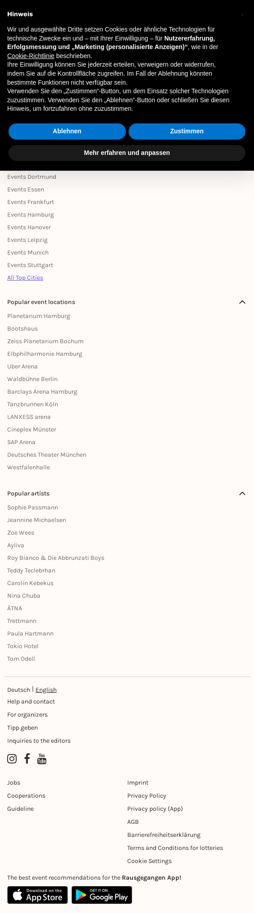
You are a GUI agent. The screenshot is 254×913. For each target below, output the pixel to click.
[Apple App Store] (37, 895)
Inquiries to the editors (39, 741)
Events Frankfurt (30, 202)
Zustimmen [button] (187, 131)
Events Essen (25, 189)
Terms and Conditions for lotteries (175, 848)
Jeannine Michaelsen (36, 520)
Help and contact (31, 701)
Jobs (13, 782)
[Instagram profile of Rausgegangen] (12, 759)
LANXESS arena (29, 417)
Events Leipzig (27, 240)
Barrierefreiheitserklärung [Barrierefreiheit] (164, 835)
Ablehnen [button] (67, 131)
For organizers (27, 714)
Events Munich (28, 252)
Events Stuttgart (30, 265)
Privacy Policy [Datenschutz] (146, 795)
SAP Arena (21, 442)
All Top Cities (25, 278)
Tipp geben (22, 727)
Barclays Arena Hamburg (42, 391)
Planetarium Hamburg (38, 316)
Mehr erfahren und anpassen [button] (127, 152)
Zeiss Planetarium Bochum (45, 341)
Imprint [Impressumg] (137, 782)
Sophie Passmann (32, 507)
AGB (133, 822)
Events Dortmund (31, 177)
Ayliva (15, 545)
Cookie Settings (149, 861)
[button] (242, 14)
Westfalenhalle (28, 467)
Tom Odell (21, 659)
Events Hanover (29, 227)
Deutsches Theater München (46, 455)
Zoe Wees (20, 532)
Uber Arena (22, 366)
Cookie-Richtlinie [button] (30, 55)
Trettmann (21, 621)
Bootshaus (22, 328)
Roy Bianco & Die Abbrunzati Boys (55, 558)
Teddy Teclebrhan (31, 570)
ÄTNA (14, 608)
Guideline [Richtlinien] (20, 809)
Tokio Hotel (23, 646)
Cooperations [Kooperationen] (26, 795)
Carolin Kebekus (30, 583)
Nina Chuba (23, 596)
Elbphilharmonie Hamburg (44, 354)
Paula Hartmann (30, 633)
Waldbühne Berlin (32, 379)
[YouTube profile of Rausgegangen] (42, 759)
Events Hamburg (30, 214)
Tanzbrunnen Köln (32, 404)
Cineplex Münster (31, 429)
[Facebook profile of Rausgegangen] (27, 759)
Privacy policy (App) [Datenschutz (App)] (155, 809)
